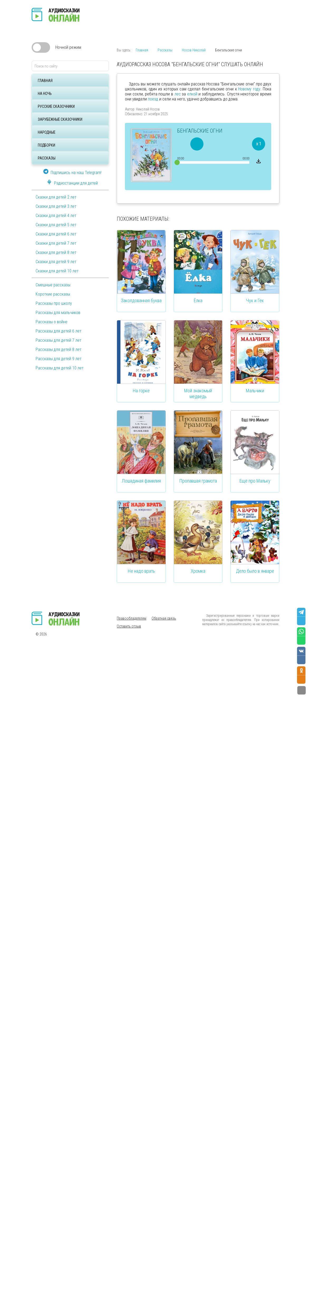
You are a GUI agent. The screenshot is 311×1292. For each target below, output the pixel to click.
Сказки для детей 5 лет (56, 224)
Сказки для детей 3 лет (56, 206)
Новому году (249, 88)
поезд (153, 99)
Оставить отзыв (129, 626)
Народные (46, 132)
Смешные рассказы (53, 284)
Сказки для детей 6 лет (56, 234)
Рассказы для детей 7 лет (58, 340)
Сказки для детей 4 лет (56, 215)
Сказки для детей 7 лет (56, 243)
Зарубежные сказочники (60, 119)
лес (177, 94)
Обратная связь (164, 618)
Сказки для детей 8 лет (56, 252)
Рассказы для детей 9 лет (58, 358)
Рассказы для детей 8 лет (58, 349)
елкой (192, 94)
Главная (45, 81)
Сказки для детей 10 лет (57, 270)
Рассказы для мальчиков (58, 312)
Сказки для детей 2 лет (56, 197)
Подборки (46, 145)
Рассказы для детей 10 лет (60, 367)
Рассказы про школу (54, 303)
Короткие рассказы (53, 294)
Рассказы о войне (51, 321)
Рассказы (46, 158)
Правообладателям (131, 618)
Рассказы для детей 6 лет (58, 331)
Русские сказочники (56, 106)
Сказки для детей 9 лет (56, 261)
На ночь (45, 93)
